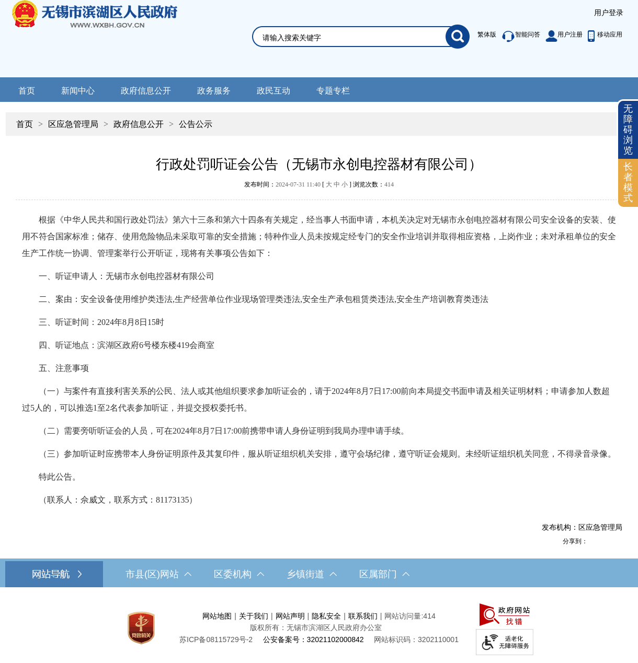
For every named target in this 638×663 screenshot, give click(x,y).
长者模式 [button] (628, 182)
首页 (26, 90)
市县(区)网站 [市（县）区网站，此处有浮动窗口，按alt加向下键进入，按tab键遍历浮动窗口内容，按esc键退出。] (158, 574)
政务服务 (214, 90)
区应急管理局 (73, 124)
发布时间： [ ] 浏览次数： (319, 184)
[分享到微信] (616, 541)
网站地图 (217, 616)
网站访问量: (403, 616)
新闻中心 (78, 90)
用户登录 (608, 12)
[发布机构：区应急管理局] (319, 527)
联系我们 (363, 616)
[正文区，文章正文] (319, 343)
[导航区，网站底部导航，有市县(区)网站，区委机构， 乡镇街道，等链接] (319, 574)
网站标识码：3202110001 (416, 639)
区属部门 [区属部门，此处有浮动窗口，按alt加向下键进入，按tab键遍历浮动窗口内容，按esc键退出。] (384, 574)
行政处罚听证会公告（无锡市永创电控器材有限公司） (319, 164)
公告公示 (195, 124)
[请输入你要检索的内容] (354, 37)
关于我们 (253, 616)
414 (389, 184)
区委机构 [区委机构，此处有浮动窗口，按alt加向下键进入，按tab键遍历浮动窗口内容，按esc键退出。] (239, 574)
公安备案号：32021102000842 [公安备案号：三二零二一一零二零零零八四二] (313, 639)
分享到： (575, 541)
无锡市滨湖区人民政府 (109, 38)
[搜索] (458, 37)
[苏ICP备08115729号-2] (216, 639)
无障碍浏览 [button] (628, 129)
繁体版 (486, 34)
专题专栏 (333, 90)
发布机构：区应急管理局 (582, 527)
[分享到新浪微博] (593, 541)
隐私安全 (326, 616)
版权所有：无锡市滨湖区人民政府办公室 (316, 627)
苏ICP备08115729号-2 (216, 639)
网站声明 (290, 616)
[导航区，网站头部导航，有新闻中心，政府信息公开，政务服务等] (319, 89)
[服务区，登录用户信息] (608, 13)
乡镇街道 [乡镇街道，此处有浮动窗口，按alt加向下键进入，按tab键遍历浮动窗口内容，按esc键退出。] (312, 574)
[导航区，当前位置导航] (319, 119)
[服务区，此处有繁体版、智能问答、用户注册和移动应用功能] (547, 36)
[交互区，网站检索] (348, 24)
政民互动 (273, 90)
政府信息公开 (146, 90)
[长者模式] (628, 182)
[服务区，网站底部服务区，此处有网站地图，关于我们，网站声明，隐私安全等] (319, 627)
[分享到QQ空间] (605, 541)
